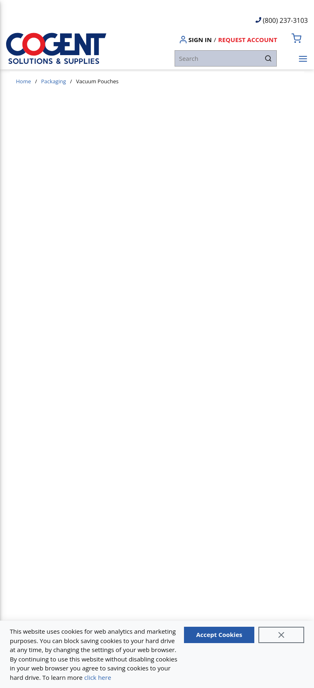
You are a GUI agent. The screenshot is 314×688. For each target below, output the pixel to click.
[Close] (281, 635)
